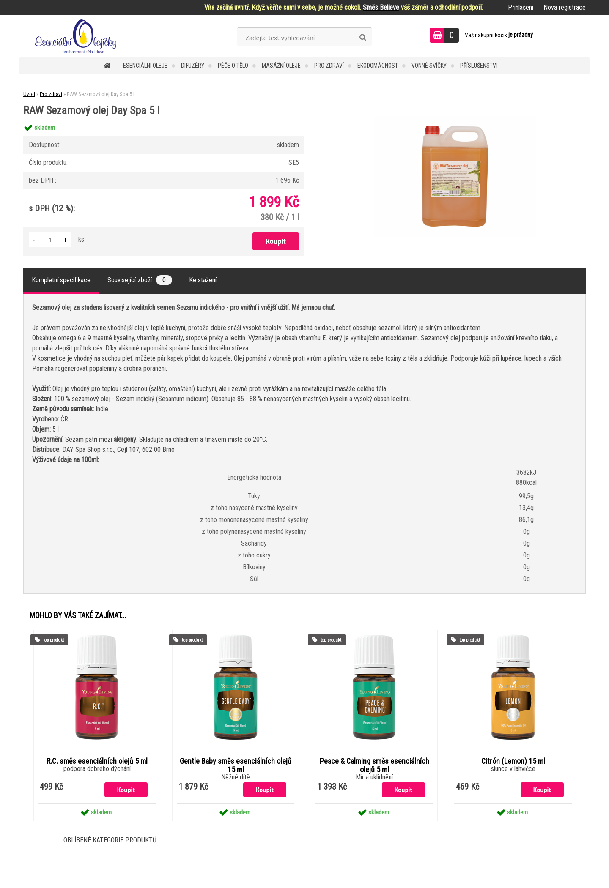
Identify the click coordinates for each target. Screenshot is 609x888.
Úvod (29, 94)
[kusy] (50, 239)
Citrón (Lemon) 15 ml (513, 761)
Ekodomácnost (377, 65)
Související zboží (139, 280)
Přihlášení (520, 7)
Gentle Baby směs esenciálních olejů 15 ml (235, 765)
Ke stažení (203, 280)
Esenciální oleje (145, 65)
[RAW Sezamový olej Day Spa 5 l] (455, 119)
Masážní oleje (281, 65)
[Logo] (77, 36)
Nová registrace (564, 7)
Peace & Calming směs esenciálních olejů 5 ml (374, 765)
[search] (362, 38)
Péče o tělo (233, 65)
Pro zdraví (329, 65)
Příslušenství (478, 65)
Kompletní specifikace (61, 280)
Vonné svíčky (429, 65)
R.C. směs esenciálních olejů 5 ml (97, 761)
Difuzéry (192, 65)
